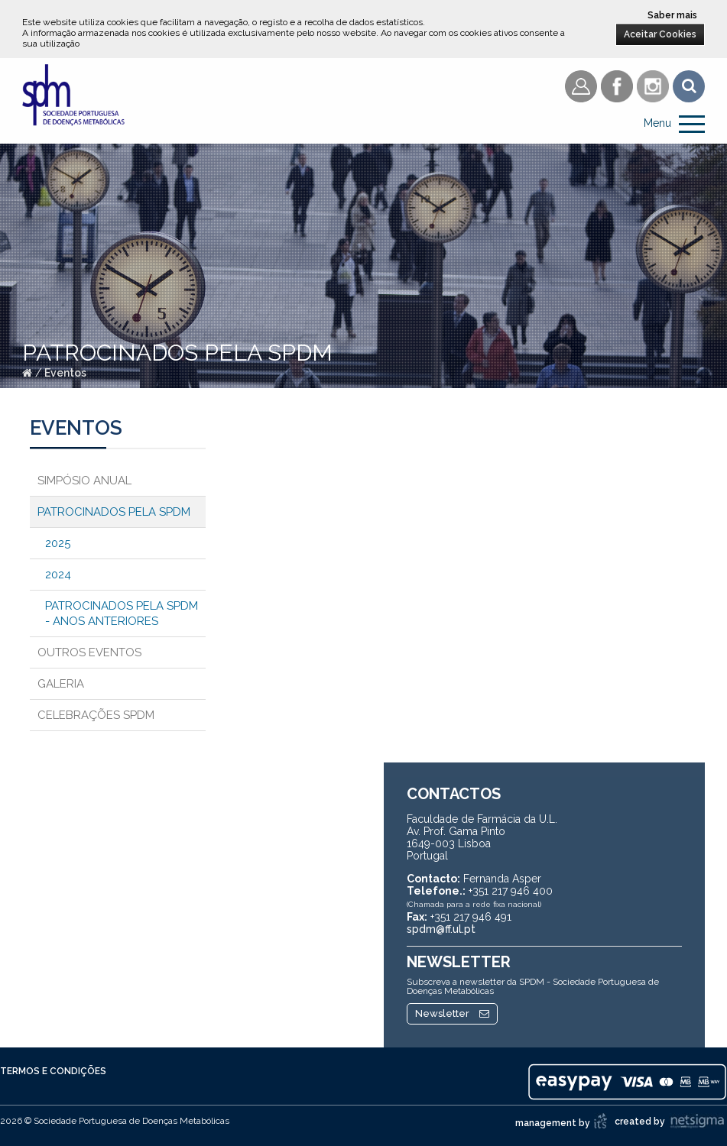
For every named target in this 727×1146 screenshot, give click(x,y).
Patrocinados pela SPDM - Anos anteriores (121, 613)
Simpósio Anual (84, 480)
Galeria (60, 684)
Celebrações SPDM (95, 715)
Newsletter (452, 1013)
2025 (57, 543)
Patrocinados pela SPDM (113, 512)
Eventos (65, 373)
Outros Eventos (89, 652)
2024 (58, 574)
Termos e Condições (53, 1071)
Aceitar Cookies (660, 34)
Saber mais (672, 15)
